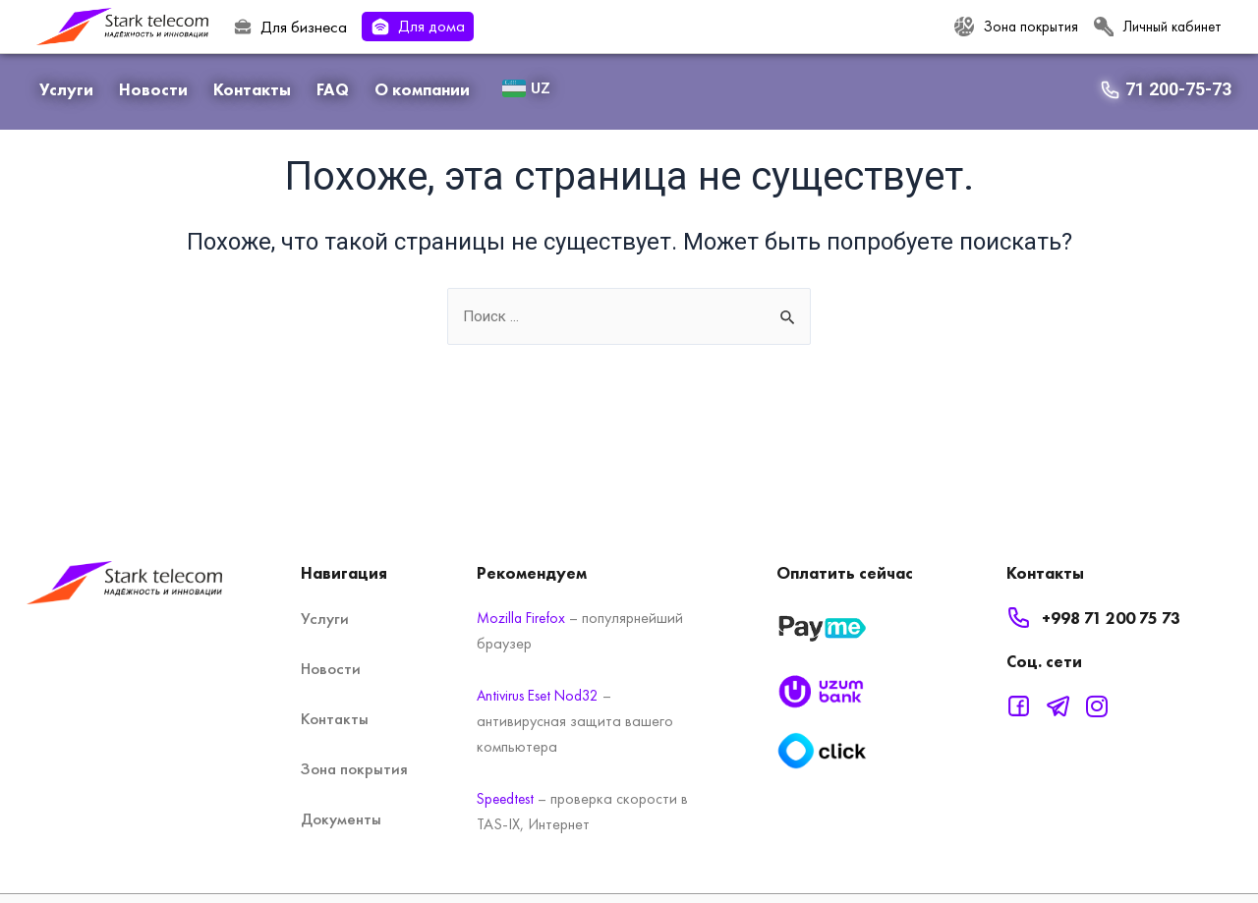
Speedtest (508, 798)
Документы (341, 818)
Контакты (252, 89)
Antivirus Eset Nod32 (541, 695)
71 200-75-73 (1178, 89)
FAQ (332, 89)
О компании (422, 89)
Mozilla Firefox (524, 617)
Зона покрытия (354, 768)
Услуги (66, 89)
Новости (153, 89)
